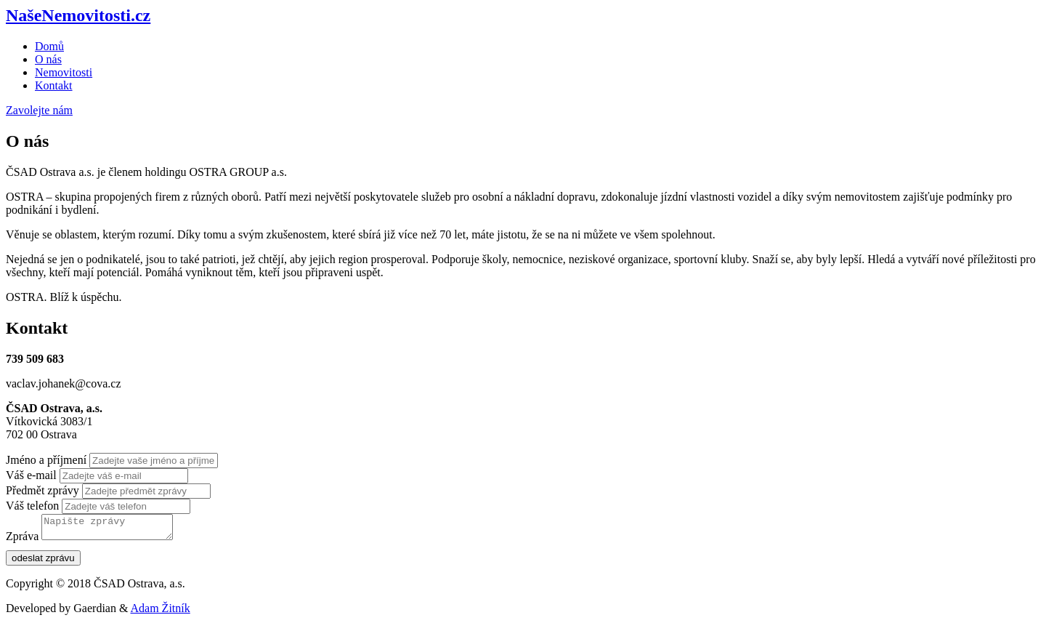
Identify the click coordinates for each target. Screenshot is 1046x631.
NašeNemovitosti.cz (78, 15)
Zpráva (22, 540)
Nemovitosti (63, 72)
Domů (49, 46)
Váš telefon (32, 505)
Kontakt (54, 85)
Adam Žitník (160, 612)
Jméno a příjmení (46, 460)
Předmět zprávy (42, 490)
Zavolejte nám (39, 110)
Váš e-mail (31, 475)
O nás (48, 59)
